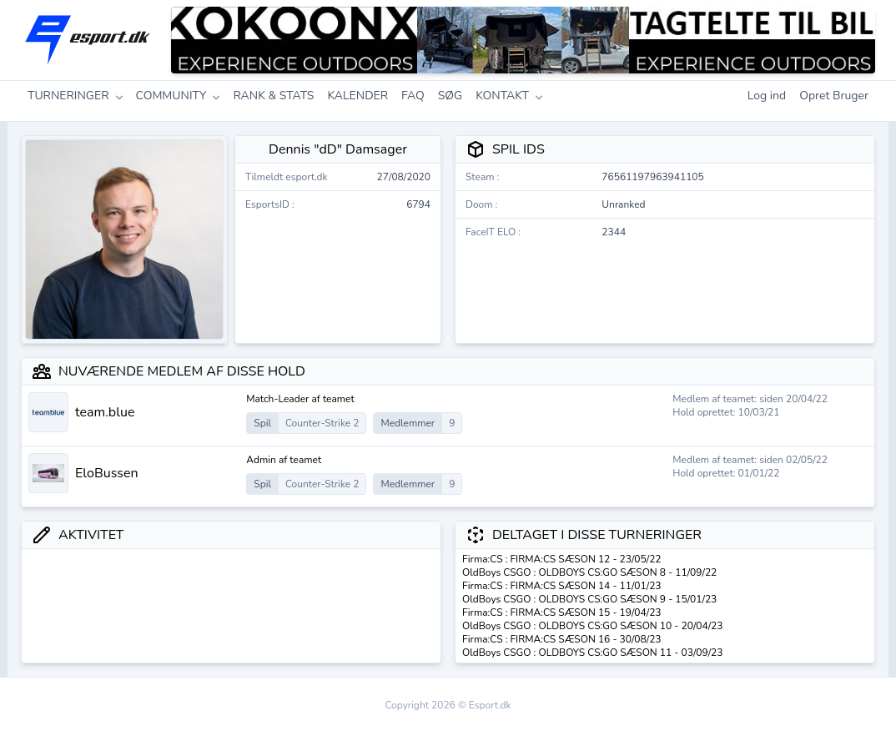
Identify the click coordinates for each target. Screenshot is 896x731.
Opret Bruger (833, 95)
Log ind (767, 95)
